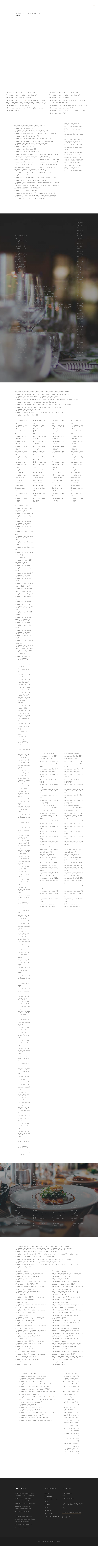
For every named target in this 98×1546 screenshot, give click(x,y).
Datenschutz (49, 1510)
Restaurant (48, 1496)
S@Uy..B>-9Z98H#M (22, 13)
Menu (46, 1502)
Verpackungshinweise (52, 1517)
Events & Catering (51, 1499)
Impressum (48, 1513)
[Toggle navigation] (94, 6)
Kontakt (47, 1505)
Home (47, 1493)
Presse (47, 1508)
